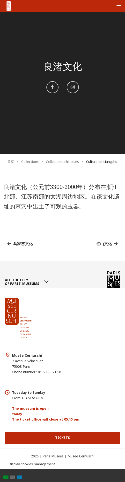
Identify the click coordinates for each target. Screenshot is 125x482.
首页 (10, 161)
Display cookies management (31, 464)
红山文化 (104, 243)
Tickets (62, 437)
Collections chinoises (62, 161)
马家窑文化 (23, 243)
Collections (30, 161)
